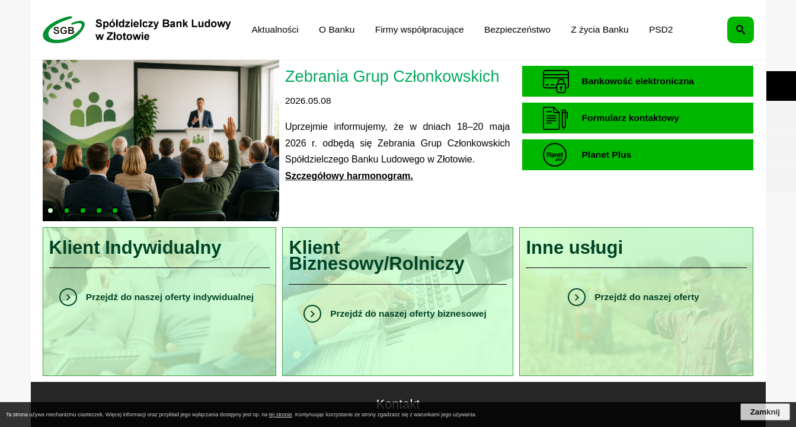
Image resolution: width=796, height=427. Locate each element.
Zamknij (765, 411)
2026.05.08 (308, 100)
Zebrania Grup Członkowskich (392, 76)
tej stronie (280, 415)
